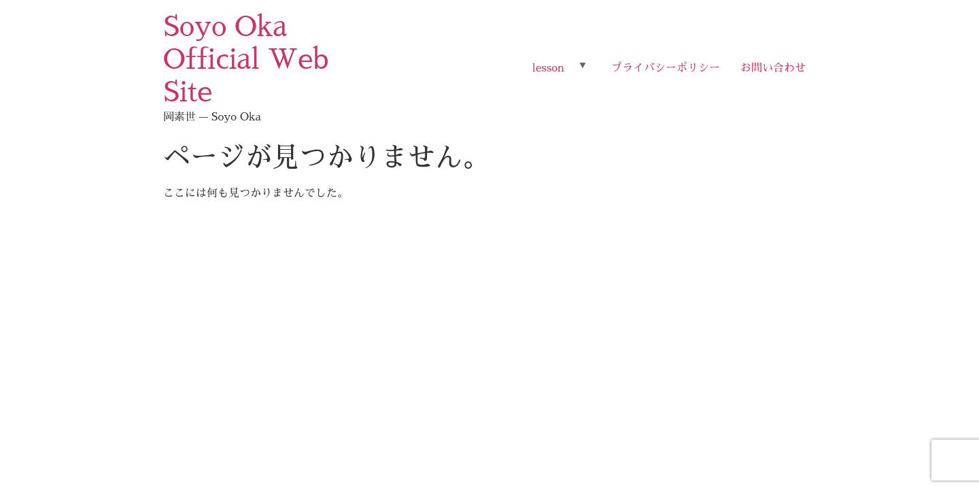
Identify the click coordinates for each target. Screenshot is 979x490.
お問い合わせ (773, 68)
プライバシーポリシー (665, 68)
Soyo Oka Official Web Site (246, 60)
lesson (548, 68)
